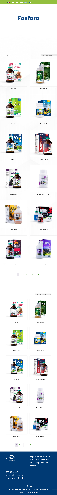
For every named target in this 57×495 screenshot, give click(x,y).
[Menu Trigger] (50, 7)
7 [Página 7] (35, 274)
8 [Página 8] (36, 445)
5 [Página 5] (29, 274)
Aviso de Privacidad (18, 489)
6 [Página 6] (32, 274)
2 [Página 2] (20, 274)
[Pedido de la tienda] (49, 55)
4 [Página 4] (26, 274)
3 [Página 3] (23, 274)
